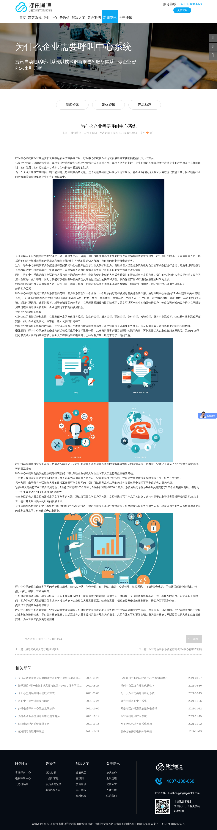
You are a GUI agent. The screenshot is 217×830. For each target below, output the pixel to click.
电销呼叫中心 (23, 778)
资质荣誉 (111, 784)
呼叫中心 (50, 18)
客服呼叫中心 (23, 772)
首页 (22, 18)
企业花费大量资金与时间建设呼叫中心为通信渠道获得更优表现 (52, 677)
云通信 (64, 18)
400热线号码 (53, 789)
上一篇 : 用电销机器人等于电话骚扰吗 (37, 649)
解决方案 (78, 18)
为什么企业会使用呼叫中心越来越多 (39, 716)
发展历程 (111, 778)
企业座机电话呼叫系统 (134, 716)
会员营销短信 (53, 784)
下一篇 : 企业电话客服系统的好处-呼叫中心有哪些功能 (170, 649)
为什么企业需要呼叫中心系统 (138, 693)
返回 (195, 639)
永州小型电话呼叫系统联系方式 (36, 693)
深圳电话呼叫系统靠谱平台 (33, 723)
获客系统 (35, 18)
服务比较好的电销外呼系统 (136, 731)
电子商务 (81, 789)
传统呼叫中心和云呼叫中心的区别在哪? (143, 677)
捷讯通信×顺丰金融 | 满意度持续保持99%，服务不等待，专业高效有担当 (52, 685)
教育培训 (81, 784)
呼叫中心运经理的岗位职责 (33, 700)
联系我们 (111, 795)
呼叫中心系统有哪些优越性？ (138, 685)
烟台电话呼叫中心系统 (134, 700)
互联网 (80, 778)
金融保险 (81, 795)
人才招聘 (111, 789)
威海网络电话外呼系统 (31, 731)
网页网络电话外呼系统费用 (136, 723)
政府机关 (81, 772)
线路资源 (51, 772)
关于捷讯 (125, 18)
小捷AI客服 (52, 778)
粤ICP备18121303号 (173, 823)
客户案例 (94, 18)
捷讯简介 (111, 772)
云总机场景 (21, 784)
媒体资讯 (108, 105)
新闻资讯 (110, 18)
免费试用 (182, 10)
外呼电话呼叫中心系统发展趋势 (36, 708)
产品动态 (144, 105)
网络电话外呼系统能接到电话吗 (139, 708)
